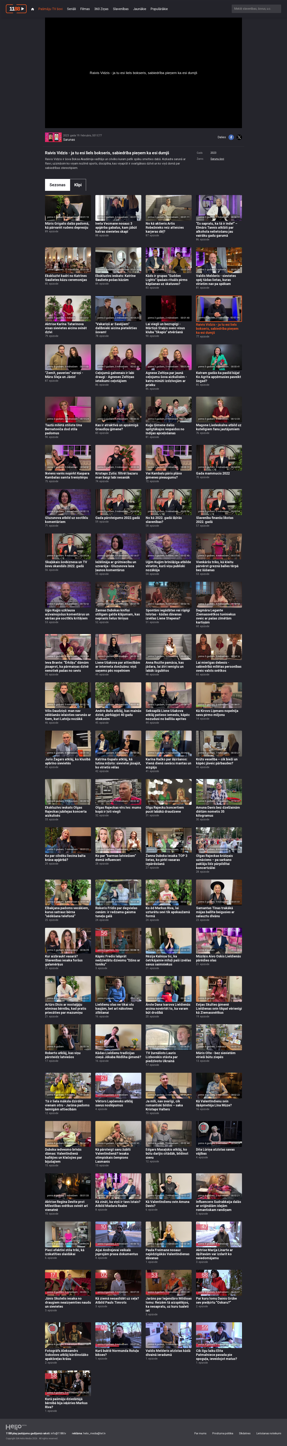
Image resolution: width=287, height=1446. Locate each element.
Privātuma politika (222, 1433)
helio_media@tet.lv (89, 1433)
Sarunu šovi (217, 158)
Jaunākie (139, 9)
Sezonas (57, 185)
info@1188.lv (36, 1433)
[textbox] (256, 9)
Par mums (200, 1433)
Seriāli (71, 9)
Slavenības (121, 9)
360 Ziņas (101, 9)
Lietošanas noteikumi (268, 1433)
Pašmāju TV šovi (50, 9)
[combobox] (256, 9)
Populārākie (159, 9)
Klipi (78, 185)
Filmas (85, 9)
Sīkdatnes (245, 1433)
